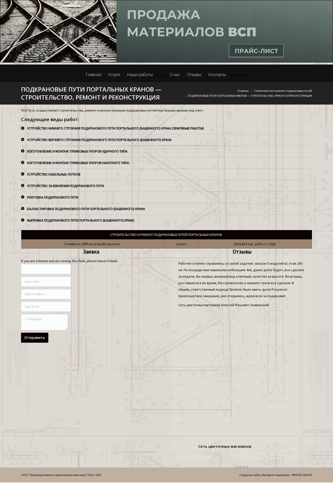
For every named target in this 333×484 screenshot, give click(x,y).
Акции (161, 74)
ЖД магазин (238, 74)
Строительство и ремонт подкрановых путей (283, 91)
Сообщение (44, 322)
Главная (243, 91)
